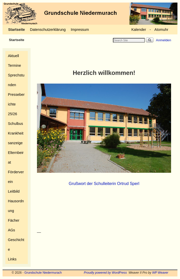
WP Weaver (160, 272)
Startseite (16, 30)
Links (12, 259)
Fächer (13, 220)
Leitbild (14, 191)
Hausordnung (16, 206)
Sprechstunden (16, 80)
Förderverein (16, 177)
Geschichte (16, 244)
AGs (11, 230)
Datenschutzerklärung (48, 30)
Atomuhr (161, 30)
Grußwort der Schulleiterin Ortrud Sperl (104, 183)
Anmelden (163, 40)
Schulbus (15, 124)
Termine (14, 65)
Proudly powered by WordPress (105, 272)
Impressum (80, 30)
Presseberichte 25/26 (16, 104)
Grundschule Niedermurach (43, 272)
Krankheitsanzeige (15, 138)
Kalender (138, 30)
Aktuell (13, 56)
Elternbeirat (16, 157)
